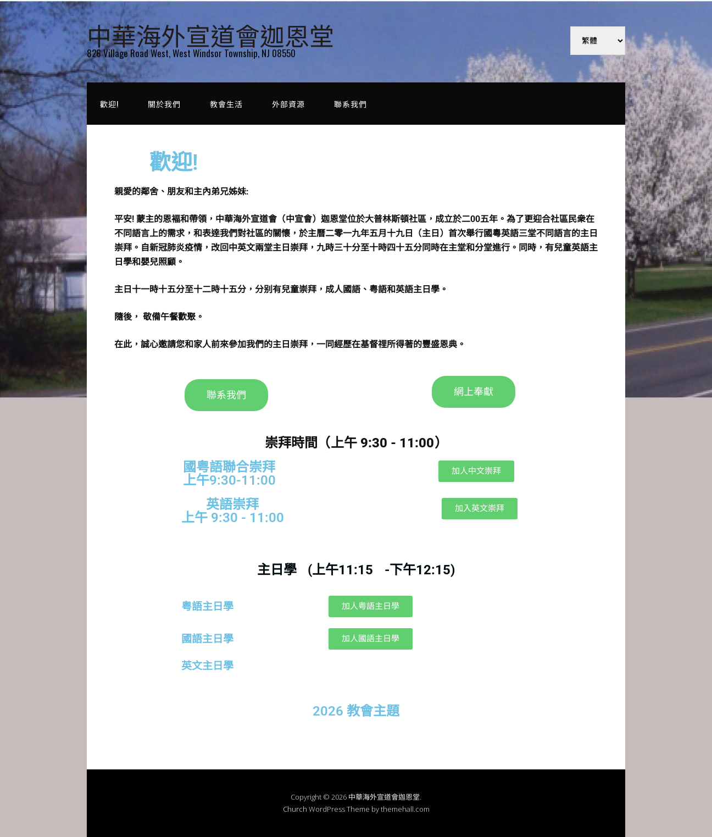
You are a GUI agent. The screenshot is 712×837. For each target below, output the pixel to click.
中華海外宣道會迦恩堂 (210, 34)
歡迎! (109, 103)
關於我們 (164, 103)
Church (295, 809)
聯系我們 (350, 103)
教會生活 (226, 103)
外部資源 (288, 103)
